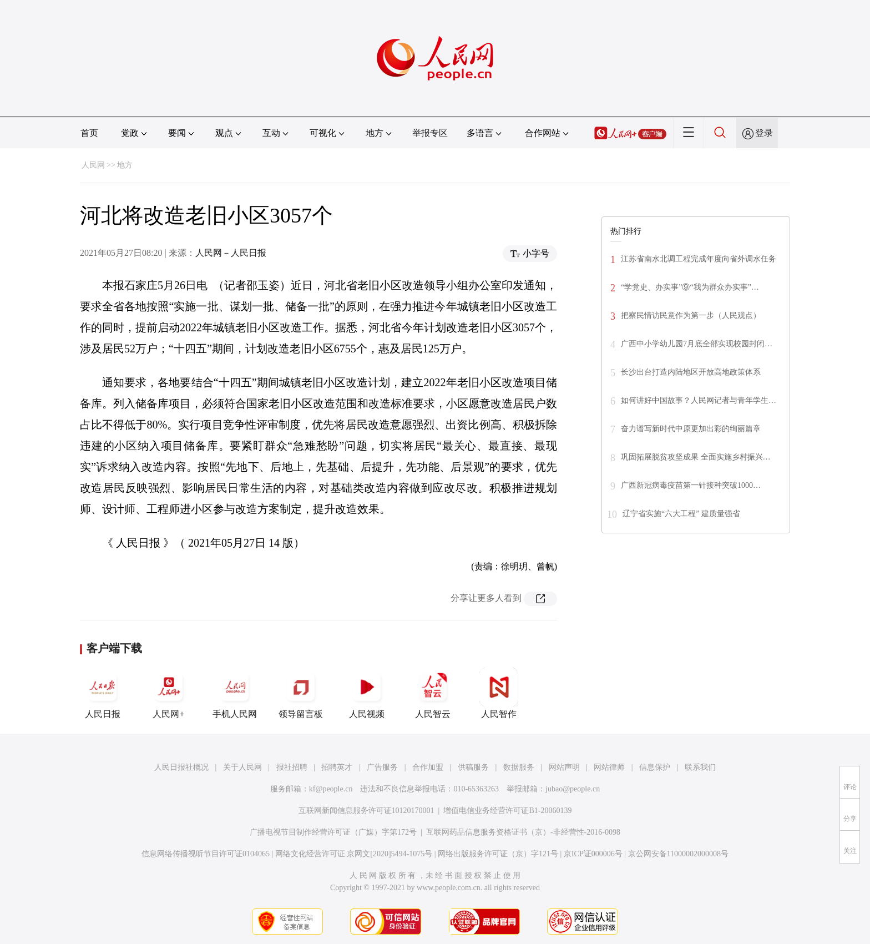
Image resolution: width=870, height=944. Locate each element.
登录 (764, 133)
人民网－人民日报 (230, 253)
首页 (89, 133)
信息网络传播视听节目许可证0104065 (205, 854)
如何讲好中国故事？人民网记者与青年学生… (698, 400)
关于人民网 (242, 767)
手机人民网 (235, 693)
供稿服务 (473, 767)
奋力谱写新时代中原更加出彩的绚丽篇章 (691, 429)
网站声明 (564, 767)
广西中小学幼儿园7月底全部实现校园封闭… (696, 344)
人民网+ (168, 693)
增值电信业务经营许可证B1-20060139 (507, 810)
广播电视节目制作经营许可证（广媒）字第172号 (333, 832)
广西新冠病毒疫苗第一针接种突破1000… (691, 485)
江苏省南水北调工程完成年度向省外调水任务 (698, 259)
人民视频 (366, 693)
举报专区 (430, 133)
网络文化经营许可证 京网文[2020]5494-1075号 (354, 854)
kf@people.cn (331, 789)
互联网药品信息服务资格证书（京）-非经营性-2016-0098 (523, 832)
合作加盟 (427, 767)
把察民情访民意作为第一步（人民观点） (691, 315)
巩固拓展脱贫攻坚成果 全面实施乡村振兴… (696, 457)
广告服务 (382, 767)
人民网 (93, 165)
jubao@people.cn (572, 789)
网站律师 (609, 767)
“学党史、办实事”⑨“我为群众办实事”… (690, 287)
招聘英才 (336, 767)
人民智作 (498, 693)
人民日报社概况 (181, 767)
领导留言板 (301, 693)
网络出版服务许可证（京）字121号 (498, 854)
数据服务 (518, 767)
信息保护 (654, 767)
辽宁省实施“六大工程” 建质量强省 (681, 513)
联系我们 (700, 767)
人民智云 (432, 693)
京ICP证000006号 (593, 854)
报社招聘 (291, 767)
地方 (125, 165)
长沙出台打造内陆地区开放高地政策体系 (691, 372)
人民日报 (102, 693)
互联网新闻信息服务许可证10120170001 (366, 810)
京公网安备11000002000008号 (678, 854)
